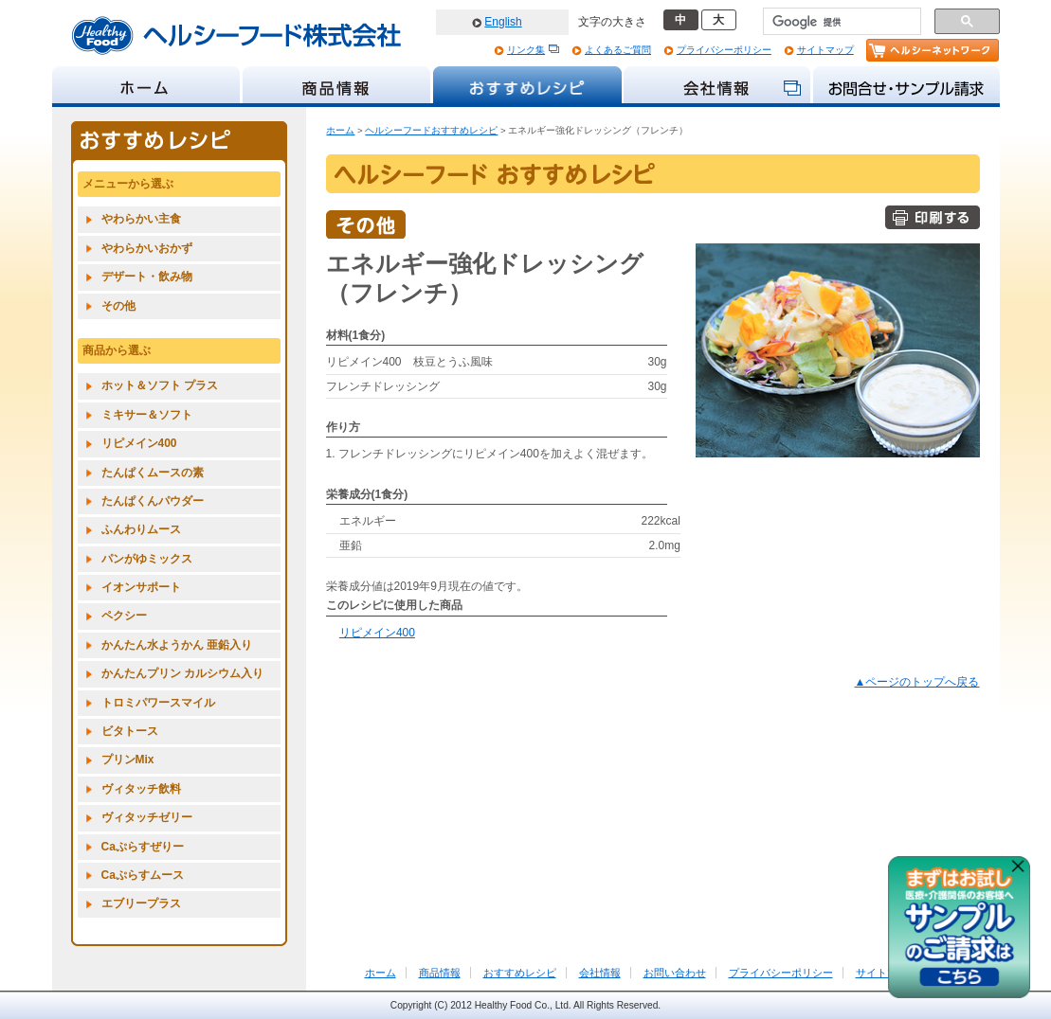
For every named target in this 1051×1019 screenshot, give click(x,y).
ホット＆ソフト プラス (159, 385)
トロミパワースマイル (158, 702)
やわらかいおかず (146, 248)
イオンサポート (141, 587)
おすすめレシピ (519, 972)
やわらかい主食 (141, 218)
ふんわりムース (141, 529)
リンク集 (526, 50)
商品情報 (440, 972)
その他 (118, 306)
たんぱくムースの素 (152, 472)
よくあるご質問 (618, 50)
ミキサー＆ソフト (146, 414)
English (502, 21)
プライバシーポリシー (724, 50)
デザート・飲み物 (146, 276)
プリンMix (127, 759)
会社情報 (600, 972)
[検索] (840, 21)
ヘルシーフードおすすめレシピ (431, 130)
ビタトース (129, 731)
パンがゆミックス (146, 558)
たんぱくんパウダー (152, 501)
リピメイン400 (377, 632)
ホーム (340, 130)
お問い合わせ (674, 972)
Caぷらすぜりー (142, 846)
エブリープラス (141, 903)
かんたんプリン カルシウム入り (182, 673)
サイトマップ (825, 50)
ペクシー (124, 615)
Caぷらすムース (142, 875)
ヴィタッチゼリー (146, 817)
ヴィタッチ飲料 (141, 789)
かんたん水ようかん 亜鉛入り (176, 645)
